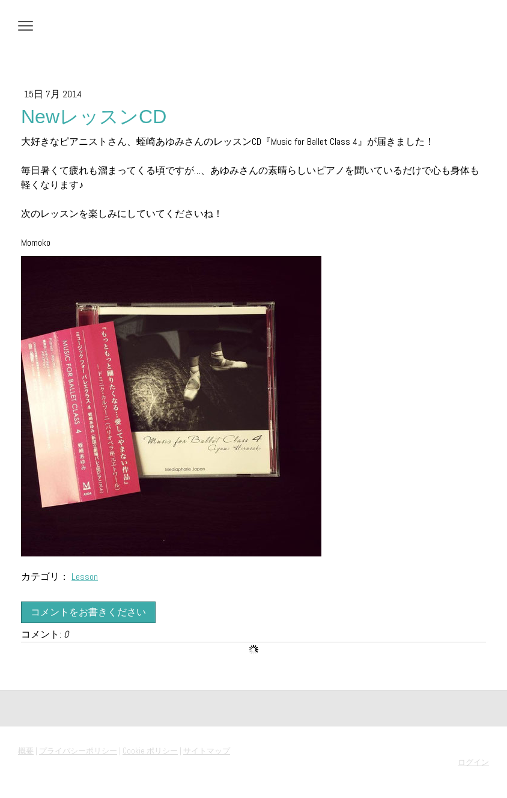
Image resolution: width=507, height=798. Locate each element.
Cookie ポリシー (150, 751)
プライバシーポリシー (78, 751)
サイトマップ (206, 751)
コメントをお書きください (88, 612)
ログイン (473, 762)
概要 (26, 751)
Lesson (84, 576)
